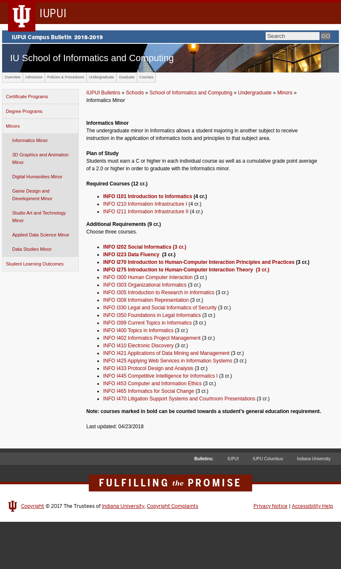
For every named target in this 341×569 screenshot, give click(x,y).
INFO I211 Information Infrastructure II (146, 212)
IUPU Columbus (268, 458)
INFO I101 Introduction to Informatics (147, 196)
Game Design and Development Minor (32, 194)
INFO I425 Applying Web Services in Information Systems (167, 361)
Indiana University (313, 458)
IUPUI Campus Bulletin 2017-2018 (170, 36)
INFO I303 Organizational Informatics (144, 285)
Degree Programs (24, 111)
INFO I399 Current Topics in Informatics (147, 323)
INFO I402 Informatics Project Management (151, 338)
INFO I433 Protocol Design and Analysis (148, 368)
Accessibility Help (312, 506)
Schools (135, 93)
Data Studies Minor (32, 249)
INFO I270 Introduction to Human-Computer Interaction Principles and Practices (199, 262)
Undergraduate (101, 77)
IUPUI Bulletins (103, 93)
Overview (13, 77)
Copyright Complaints (172, 506)
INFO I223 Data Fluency (132, 255)
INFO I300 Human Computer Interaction (148, 277)
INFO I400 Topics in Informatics (138, 330)
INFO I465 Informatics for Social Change (148, 391)
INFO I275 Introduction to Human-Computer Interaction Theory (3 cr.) (186, 270)
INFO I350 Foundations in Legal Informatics (152, 315)
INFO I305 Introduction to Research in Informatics (158, 292)
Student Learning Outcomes (35, 263)
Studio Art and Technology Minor (39, 216)
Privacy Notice (270, 506)
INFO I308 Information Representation (146, 300)
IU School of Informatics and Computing (92, 58)
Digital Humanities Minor (37, 176)
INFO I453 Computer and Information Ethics (152, 383)
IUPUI (233, 458)
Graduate (127, 77)
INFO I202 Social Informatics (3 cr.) (144, 247)
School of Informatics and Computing (190, 93)
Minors (13, 126)
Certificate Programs (27, 96)
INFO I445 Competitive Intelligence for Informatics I (160, 376)
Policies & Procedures (65, 77)
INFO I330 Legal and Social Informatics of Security (159, 308)
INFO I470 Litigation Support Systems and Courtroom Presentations (179, 399)
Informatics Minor (30, 140)
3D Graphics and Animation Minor (40, 158)
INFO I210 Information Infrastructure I (145, 204)
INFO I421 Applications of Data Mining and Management (166, 353)
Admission (34, 77)
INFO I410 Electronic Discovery (138, 346)
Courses (146, 77)
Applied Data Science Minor (40, 234)
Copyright (32, 506)
